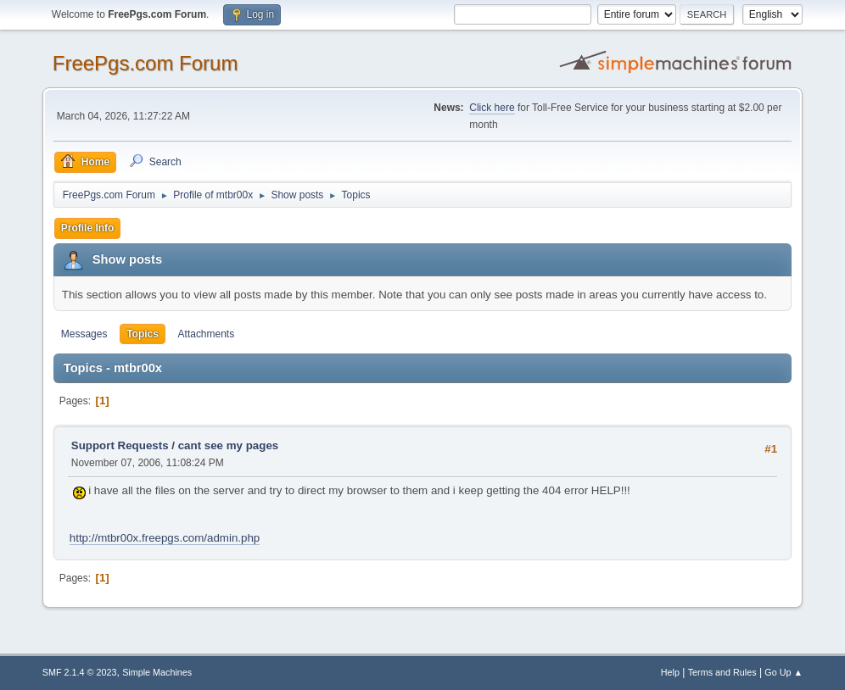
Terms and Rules (722, 672)
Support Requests (120, 445)
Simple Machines (157, 672)
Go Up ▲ (783, 672)
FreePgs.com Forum (145, 63)
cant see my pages (228, 445)
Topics (142, 334)
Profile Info (88, 228)
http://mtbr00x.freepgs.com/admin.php (165, 537)
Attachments (206, 334)
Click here (491, 108)
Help (670, 672)
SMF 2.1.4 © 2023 (79, 672)
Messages (84, 334)
